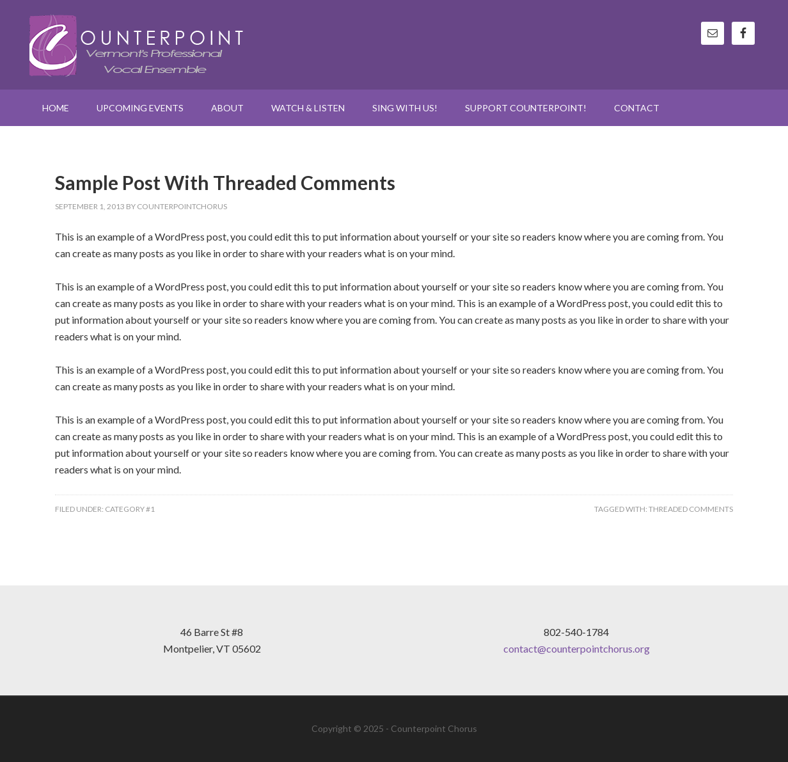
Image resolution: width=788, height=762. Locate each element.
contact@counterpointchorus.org (576, 648)
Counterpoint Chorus (138, 45)
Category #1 (130, 509)
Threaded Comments (691, 509)
